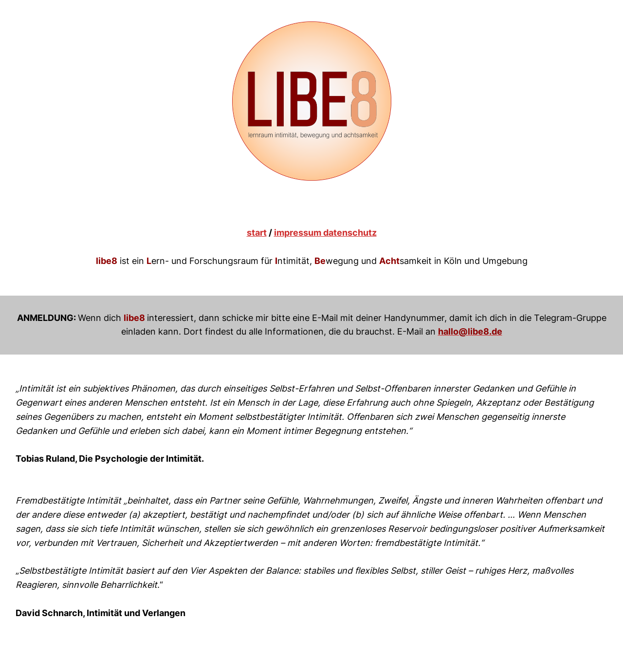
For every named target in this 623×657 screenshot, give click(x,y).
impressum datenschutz (325, 232)
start (257, 232)
